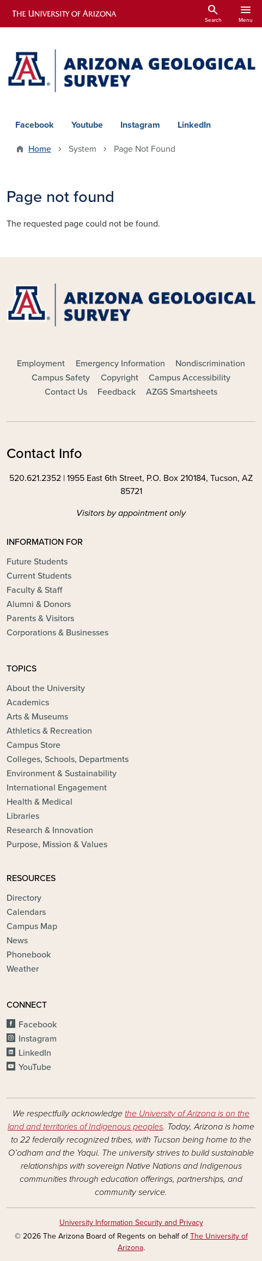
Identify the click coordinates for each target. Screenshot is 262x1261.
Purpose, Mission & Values (57, 844)
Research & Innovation (50, 830)
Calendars (26, 912)
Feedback (117, 391)
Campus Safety (61, 377)
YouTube (35, 1067)
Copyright (119, 377)
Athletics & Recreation (49, 730)
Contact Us (66, 391)
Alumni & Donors (39, 604)
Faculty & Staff (34, 590)
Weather (23, 968)
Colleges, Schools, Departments (68, 759)
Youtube (87, 125)
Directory (24, 898)
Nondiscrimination (210, 363)
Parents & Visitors (40, 618)
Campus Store (33, 745)
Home (39, 149)
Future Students (37, 561)
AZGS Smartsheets (181, 391)
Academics (28, 702)
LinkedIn (194, 125)
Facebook (34, 125)
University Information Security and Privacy (131, 1222)
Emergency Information (120, 363)
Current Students (39, 575)
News (17, 940)
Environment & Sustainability (62, 773)
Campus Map (32, 926)
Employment (41, 363)
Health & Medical (39, 801)
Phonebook (29, 954)
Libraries (23, 816)
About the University (46, 688)
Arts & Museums (37, 716)
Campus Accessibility (189, 377)
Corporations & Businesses (57, 632)
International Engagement (57, 787)
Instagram (140, 125)
